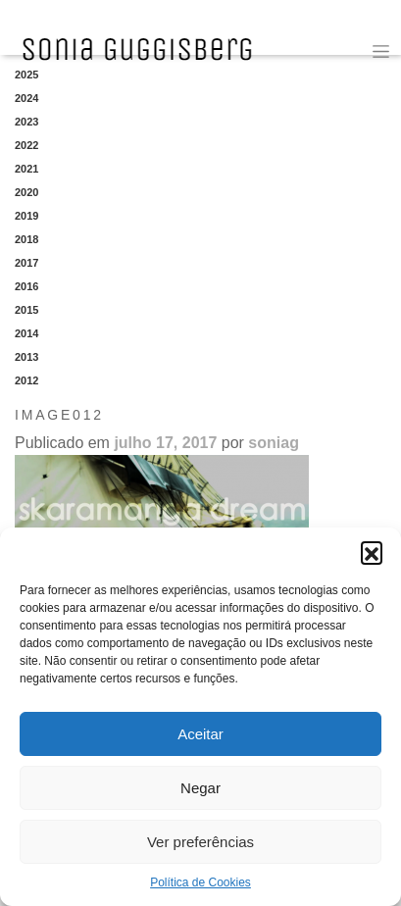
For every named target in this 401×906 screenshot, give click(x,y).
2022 (26, 145)
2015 (26, 310)
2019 (26, 216)
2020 (26, 192)
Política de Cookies (200, 882)
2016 (26, 286)
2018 (26, 239)
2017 (26, 263)
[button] (371, 552)
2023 (26, 121)
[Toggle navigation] (381, 51)
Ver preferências (200, 841)
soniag (273, 442)
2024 (26, 98)
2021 (26, 169)
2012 (26, 380)
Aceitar (200, 734)
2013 (26, 357)
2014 (26, 333)
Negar (200, 788)
